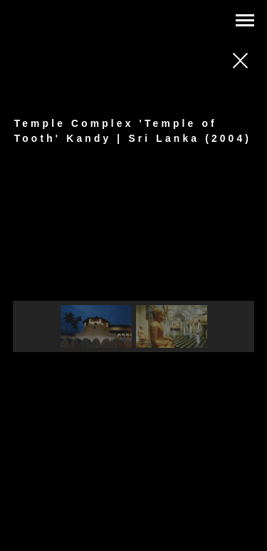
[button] (96, 326)
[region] (134, 271)
